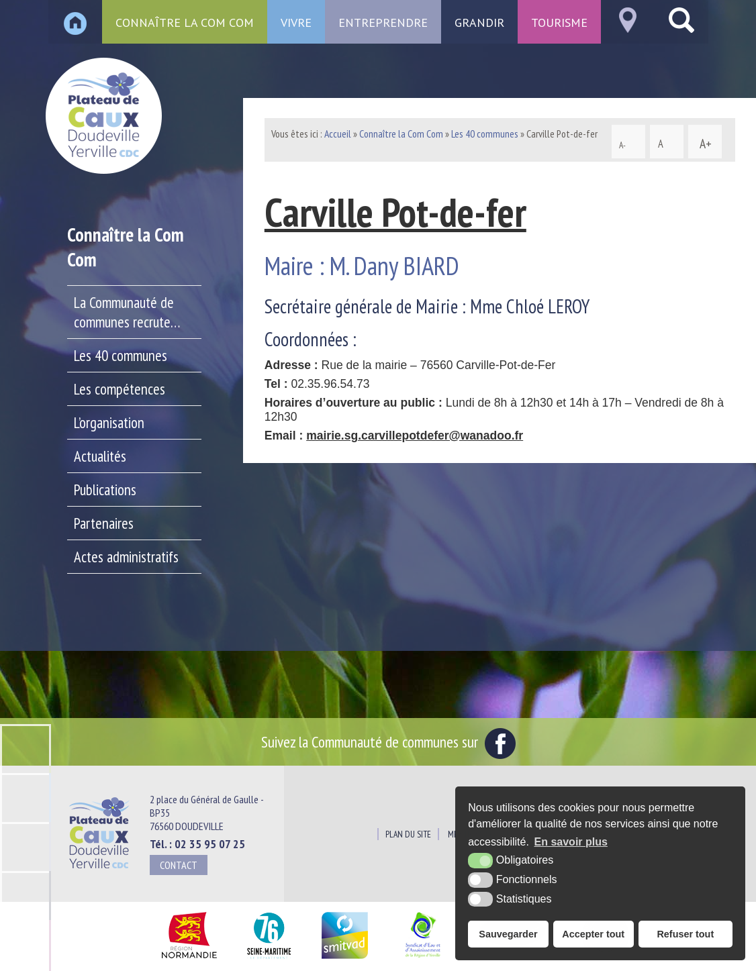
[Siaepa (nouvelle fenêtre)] (422, 959)
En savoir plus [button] (571, 842)
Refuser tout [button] (685, 934)
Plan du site (408, 834)
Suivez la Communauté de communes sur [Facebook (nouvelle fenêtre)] (388, 741)
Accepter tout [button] (593, 934)
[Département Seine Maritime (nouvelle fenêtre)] (269, 959)
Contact (178, 865)
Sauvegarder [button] (508, 934)
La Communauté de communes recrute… (127, 312)
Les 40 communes (120, 355)
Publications (105, 489)
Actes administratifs (126, 556)
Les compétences (119, 389)
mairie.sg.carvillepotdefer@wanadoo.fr (414, 435)
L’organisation (109, 422)
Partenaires (104, 523)
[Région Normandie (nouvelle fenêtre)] (189, 959)
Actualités (100, 456)
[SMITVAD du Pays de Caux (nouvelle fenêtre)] (345, 959)
